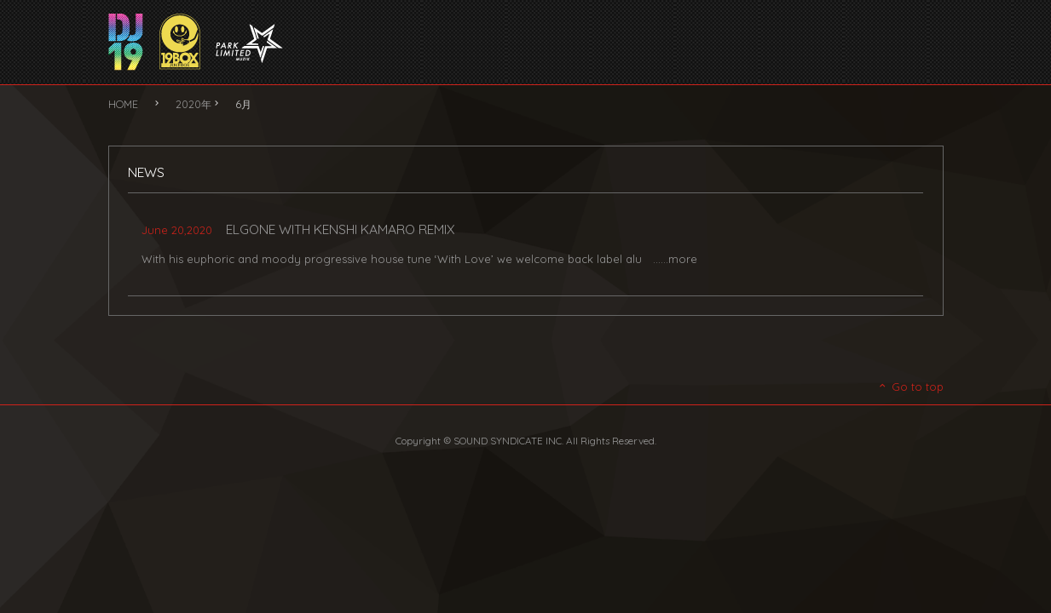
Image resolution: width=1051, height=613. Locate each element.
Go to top (910, 386)
